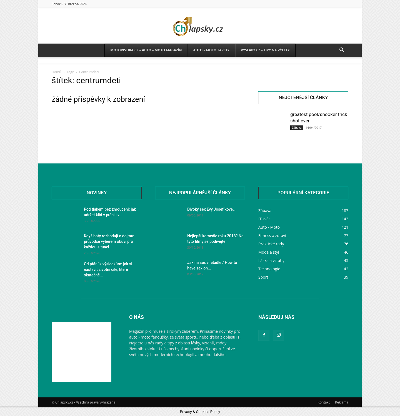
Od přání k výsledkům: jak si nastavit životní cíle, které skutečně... (108, 269)
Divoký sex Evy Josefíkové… (211, 209)
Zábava (297, 128)
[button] (341, 50)
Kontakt (323, 402)
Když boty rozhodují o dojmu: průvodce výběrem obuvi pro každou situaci (109, 241)
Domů (56, 72)
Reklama (341, 402)
